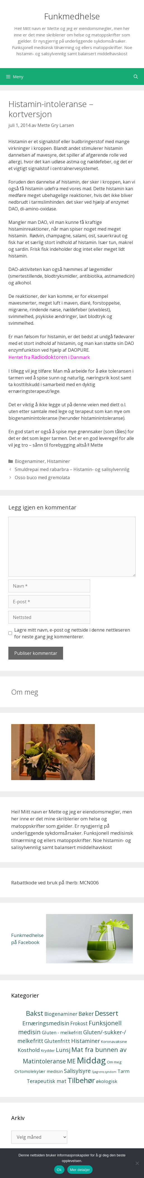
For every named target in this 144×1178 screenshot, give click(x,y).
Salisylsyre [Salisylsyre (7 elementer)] (77, 1071)
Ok (59, 1170)
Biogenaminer (30, 461)
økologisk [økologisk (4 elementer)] (106, 1081)
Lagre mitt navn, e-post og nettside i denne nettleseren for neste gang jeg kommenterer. (72, 633)
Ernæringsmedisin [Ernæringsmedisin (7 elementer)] (45, 1023)
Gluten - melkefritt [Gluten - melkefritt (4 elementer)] (62, 1032)
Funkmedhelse (72, 16)
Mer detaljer (80, 1170)
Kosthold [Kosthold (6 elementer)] (29, 1050)
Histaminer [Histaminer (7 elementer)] (85, 1041)
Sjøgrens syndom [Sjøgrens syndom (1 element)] (104, 1072)
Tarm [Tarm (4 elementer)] (123, 1071)
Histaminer (58, 461)
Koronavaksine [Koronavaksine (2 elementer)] (114, 1041)
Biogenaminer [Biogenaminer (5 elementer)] (60, 1013)
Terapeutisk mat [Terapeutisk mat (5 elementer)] (46, 1081)
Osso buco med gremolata (42, 477)
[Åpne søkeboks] (136, 76)
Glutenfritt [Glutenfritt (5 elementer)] (57, 1041)
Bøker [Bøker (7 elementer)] (86, 1013)
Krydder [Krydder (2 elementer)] (48, 1050)
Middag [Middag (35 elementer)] (91, 1060)
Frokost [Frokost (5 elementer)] (79, 1023)
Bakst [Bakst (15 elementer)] (34, 1013)
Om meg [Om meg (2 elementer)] (114, 1062)
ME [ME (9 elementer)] (71, 1061)
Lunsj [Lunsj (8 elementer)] (63, 1050)
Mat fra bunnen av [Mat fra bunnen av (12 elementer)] (98, 1049)
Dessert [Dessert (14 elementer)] (106, 1013)
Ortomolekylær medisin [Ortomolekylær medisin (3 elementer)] (39, 1071)
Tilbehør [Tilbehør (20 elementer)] (81, 1080)
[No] (137, 1163)
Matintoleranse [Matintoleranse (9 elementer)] (44, 1061)
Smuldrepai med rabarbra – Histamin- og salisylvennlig (72, 469)
